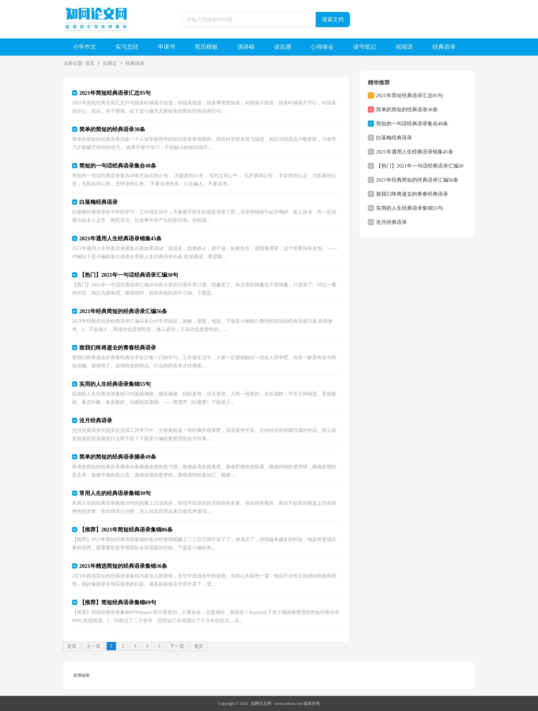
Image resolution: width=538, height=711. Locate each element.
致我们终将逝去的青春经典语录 (412, 194)
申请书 (166, 47)
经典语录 (444, 47)
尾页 (198, 646)
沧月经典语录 (391, 222)
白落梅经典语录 (394, 137)
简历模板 (206, 47)
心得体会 (322, 47)
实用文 (110, 63)
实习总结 (127, 47)
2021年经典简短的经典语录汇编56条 (417, 180)
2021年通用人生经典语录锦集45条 (414, 151)
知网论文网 (261, 703)
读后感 (282, 47)
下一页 (177, 646)
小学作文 (84, 47)
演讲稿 (246, 47)
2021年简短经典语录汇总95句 (409, 95)
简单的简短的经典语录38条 (407, 109)
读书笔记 (364, 47)
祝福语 (404, 47)
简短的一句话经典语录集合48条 (412, 123)
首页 (90, 63)
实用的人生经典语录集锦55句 (409, 208)
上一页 (93, 646)
